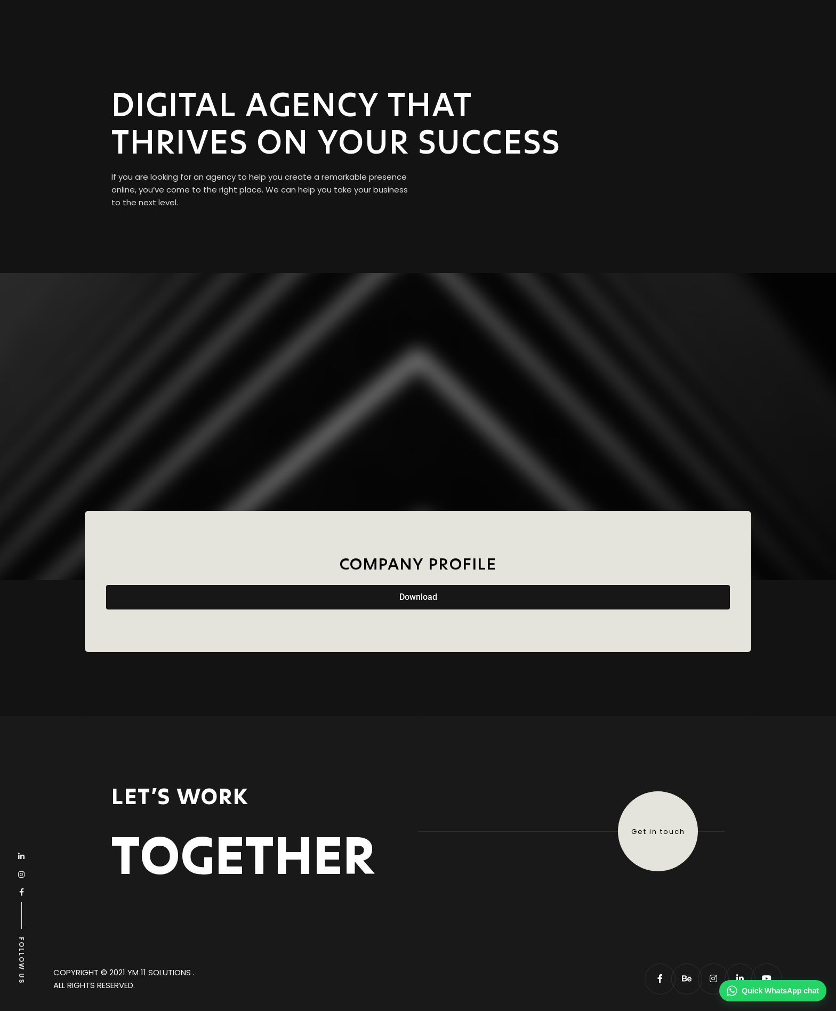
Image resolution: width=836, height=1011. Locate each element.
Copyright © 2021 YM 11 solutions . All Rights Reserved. (124, 979)
